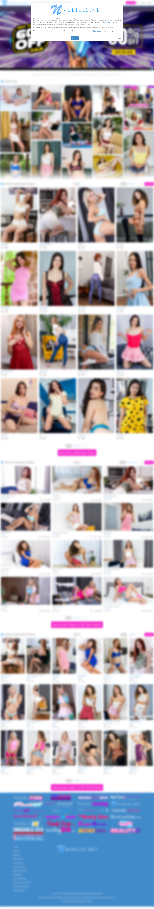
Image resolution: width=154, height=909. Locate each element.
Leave (119, 38)
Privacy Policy (97, 31)
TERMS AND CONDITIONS (111, 22)
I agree (74, 38)
